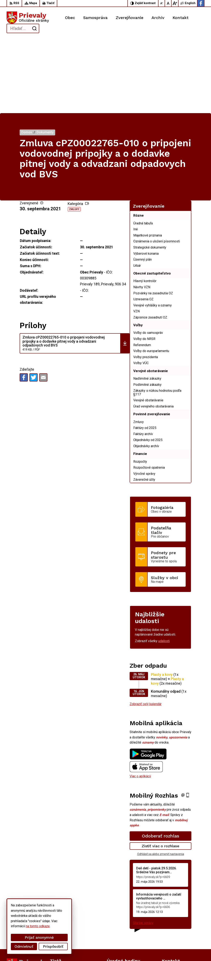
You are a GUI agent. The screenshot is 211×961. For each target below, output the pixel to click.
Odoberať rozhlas (160, 760)
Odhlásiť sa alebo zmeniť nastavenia (160, 778)
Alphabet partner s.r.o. (60, 950)
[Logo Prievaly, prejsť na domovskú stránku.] (28, 17)
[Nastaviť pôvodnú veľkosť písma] (168, 3)
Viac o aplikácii (140, 701)
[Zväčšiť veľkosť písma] (175, 3)
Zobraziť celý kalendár (146, 629)
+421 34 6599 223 (175, 926)
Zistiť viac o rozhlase (161, 771)
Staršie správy (143, 848)
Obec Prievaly (113, 950)
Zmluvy (74, 134)
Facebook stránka (174, 935)
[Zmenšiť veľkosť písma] (161, 3)
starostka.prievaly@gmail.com (183, 931)
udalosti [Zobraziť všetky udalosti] (164, 566)
